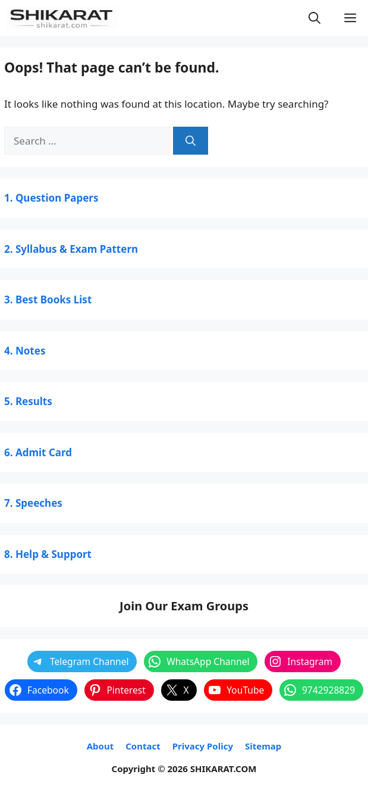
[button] (314, 18)
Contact (143, 746)
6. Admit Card (38, 452)
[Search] (190, 141)
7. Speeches (33, 503)
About (100, 746)
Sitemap (263, 746)
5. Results (28, 401)
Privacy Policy (202, 746)
